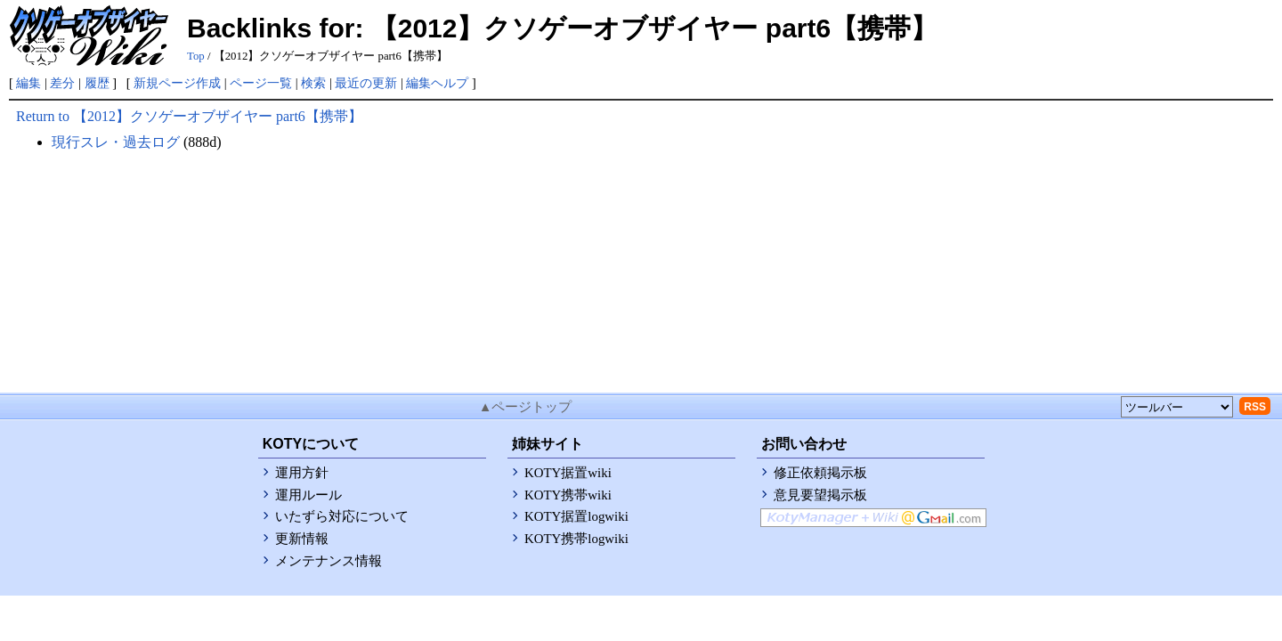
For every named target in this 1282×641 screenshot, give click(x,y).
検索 (313, 83)
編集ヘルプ (437, 83)
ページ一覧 (261, 83)
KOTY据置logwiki (576, 516)
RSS (1255, 407)
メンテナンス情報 (328, 561)
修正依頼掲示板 (820, 473)
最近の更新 (366, 83)
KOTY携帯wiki (568, 495)
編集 (28, 83)
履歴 (97, 83)
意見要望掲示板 (820, 495)
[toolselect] (1177, 407)
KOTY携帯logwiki (576, 538)
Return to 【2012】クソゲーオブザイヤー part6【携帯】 (189, 116)
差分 (62, 83)
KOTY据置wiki (568, 473)
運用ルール (308, 495)
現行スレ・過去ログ (116, 142)
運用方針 (302, 473)
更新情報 (302, 538)
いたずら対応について (342, 516)
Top (196, 56)
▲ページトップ (525, 407)
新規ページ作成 (177, 83)
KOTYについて (311, 443)
